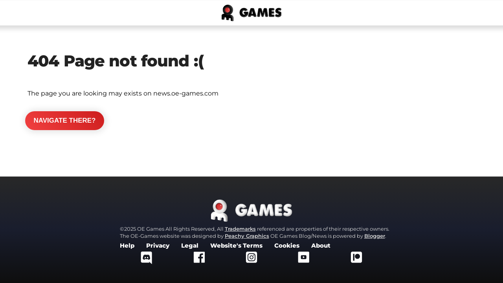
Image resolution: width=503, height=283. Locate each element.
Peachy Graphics (247, 236)
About (320, 245)
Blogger (374, 236)
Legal (189, 245)
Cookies (286, 245)
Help (127, 245)
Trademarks (240, 229)
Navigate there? (64, 120)
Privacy (157, 245)
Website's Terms (236, 245)
